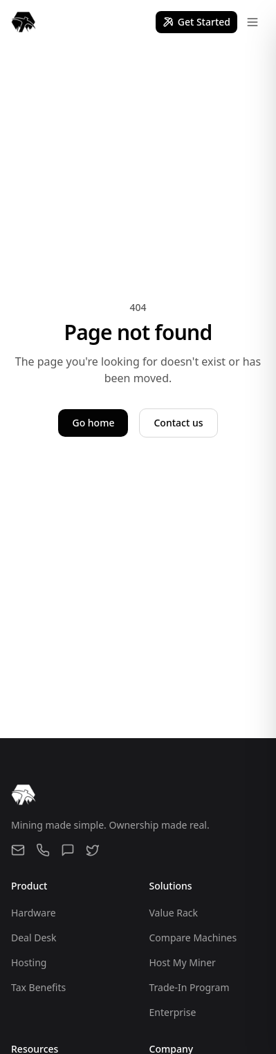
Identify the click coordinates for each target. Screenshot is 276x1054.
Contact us (178, 422)
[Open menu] (252, 22)
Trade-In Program (189, 987)
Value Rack (174, 912)
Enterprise (172, 1012)
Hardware (33, 912)
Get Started (196, 21)
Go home (93, 422)
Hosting (28, 962)
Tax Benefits (38, 987)
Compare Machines (193, 937)
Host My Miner (182, 962)
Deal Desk (34, 937)
